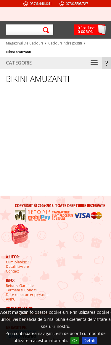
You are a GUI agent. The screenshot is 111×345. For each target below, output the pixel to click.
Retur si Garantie (20, 285)
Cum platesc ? (17, 262)
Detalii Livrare (17, 266)
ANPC (10, 299)
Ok (75, 340)
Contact (12, 271)
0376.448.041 (41, 3)
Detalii (89, 340)
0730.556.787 (77, 3)
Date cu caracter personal (27, 295)
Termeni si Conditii (21, 290)
